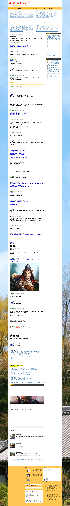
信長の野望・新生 (14, 366)
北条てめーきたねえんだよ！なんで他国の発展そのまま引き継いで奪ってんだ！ (25, 358)
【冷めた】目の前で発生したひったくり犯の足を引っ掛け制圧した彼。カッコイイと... (21, 27)
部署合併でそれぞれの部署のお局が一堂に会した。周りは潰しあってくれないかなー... (47, 15)
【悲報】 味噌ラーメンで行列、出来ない (41, 26)
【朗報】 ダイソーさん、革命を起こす (15, 12)
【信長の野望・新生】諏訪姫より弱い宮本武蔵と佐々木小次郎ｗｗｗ (24, 460)
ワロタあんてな (46, 477)
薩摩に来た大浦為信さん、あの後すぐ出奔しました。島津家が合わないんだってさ (25, 352)
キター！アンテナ (46, 479)
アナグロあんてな (46, 470)
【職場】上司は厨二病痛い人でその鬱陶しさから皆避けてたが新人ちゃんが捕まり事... (21, 28)
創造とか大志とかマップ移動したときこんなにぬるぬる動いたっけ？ (23, 354)
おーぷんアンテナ (46, 478)
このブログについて (27, 8)
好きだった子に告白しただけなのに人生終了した (42, 17)
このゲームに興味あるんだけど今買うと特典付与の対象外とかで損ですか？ (24, 356)
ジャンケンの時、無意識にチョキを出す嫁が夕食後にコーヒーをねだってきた (46, 14)
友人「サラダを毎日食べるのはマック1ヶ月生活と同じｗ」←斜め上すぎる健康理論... (21, 15)
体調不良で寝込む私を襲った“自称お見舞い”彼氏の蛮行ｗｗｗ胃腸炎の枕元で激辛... (21, 22)
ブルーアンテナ (46, 480)
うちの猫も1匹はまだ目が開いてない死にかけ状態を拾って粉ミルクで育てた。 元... (47, 31)
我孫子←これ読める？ (39, 30)
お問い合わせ (43, 8)
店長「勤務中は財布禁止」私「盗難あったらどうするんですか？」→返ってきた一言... (47, 13)
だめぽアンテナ (46, 476)
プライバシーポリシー (35, 8)
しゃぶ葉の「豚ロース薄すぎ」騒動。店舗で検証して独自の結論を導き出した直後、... (21, 26)
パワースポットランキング (48, 501)
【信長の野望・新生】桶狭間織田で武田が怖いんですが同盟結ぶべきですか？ (29, 453)
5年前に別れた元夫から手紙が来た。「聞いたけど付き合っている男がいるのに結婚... (21, 11)
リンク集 (50, 8)
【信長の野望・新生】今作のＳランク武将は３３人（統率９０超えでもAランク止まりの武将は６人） (36, 470)
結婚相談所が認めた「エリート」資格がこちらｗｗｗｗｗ (33, 491)
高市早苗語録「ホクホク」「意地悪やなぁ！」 (32, 500)
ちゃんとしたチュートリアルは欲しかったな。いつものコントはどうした (24, 355)
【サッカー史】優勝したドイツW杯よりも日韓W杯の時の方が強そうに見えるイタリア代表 (28, 459)
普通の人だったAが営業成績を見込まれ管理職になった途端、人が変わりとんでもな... (47, 12)
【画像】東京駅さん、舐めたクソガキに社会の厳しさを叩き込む (44, 16)
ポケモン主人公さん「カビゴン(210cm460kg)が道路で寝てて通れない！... (46, 22)
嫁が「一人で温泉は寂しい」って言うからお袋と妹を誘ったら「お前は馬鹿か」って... (21, 25)
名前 (11, 422)
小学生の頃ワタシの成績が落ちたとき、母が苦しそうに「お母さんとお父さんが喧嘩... (21, 29)
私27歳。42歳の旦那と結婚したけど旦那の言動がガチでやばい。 (19, 30)
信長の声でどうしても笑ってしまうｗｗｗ (18, 357)
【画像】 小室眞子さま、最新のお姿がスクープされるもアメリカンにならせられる (47, 28)
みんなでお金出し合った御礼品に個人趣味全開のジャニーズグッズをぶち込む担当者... (21, 16)
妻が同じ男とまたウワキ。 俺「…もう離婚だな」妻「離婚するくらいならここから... (47, 11)
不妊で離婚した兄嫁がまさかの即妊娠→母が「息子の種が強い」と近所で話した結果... (21, 14)
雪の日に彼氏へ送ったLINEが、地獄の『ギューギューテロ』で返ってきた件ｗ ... (21, 13)
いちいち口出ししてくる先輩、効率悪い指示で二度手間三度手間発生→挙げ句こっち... (21, 17)
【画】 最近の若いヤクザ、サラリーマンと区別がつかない (44, 25)
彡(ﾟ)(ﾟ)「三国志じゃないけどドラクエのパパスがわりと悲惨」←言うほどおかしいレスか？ (36, 480)
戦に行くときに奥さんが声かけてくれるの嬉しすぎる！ (20, 353)
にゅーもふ (45, 475)
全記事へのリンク (19, 8)
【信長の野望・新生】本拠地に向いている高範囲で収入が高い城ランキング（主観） (36, 475)
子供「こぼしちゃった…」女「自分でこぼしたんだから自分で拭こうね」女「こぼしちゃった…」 (33, 502)
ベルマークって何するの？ (39, 20)
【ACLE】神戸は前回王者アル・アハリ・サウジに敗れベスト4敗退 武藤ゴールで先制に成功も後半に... (34, 497)
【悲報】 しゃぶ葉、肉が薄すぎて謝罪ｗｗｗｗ (42, 27)
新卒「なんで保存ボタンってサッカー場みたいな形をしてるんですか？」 (45, 29)
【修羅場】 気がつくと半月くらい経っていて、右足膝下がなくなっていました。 (21, 20)
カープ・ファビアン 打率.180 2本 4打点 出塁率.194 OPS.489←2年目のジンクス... (33, 492)
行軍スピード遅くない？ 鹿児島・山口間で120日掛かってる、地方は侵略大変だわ (25, 351)
